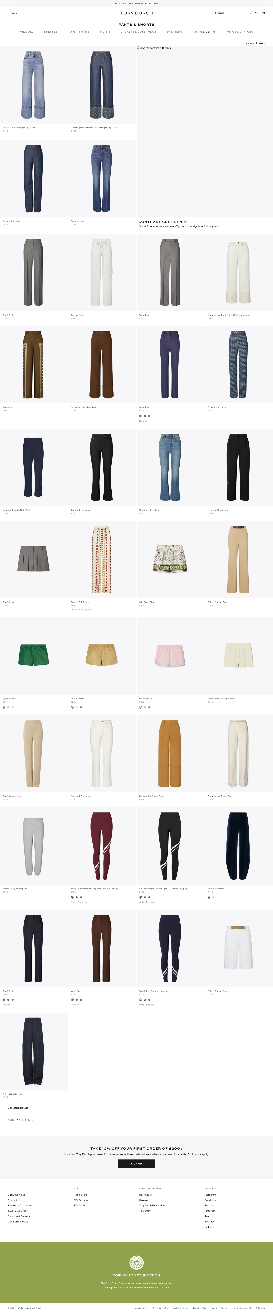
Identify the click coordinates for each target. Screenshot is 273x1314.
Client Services (16, 1194)
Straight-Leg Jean (217, 406)
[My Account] (249, 13)
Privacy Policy (141, 1307)
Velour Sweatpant (216, 888)
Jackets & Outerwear (138, 31)
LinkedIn (209, 1226)
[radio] (141, 415)
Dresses (50, 31)
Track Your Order (18, 1210)
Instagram (210, 1194)
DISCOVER (152, 3)
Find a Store (80, 1194)
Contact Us (14, 1199)
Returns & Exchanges (20, 1204)
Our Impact (145, 1194)
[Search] (229, 13)
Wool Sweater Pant (12, 795)
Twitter (209, 1204)
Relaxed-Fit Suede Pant (151, 795)
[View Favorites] (256, 13)
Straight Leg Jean (12, 221)
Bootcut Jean (78, 221)
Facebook (210, 1199)
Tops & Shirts (78, 31)
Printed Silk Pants (80, 601)
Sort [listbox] (261, 43)
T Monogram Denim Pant (220, 795)
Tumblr (209, 1215)
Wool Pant (8, 314)
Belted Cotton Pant (217, 601)
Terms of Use (199, 1307)
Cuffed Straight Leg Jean (83, 406)
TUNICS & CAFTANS (239, 31)
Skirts (105, 31)
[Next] (265, 3)
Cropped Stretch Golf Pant (16, 509)
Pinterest (210, 1210)
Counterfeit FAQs (18, 1220)
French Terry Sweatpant (15, 888)
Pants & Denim (204, 31)
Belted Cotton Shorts (218, 990)
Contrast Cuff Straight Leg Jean (19, 128)
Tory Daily (145, 1210)
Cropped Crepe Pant (218, 509)
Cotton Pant (77, 314)
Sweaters (174, 31)
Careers (144, 1199)
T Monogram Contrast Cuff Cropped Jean (229, 314)
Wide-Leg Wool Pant (13, 1093)
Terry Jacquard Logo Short (221, 698)
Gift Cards (79, 1204)
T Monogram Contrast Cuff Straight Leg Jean (94, 128)
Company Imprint (242, 1307)
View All (27, 31)
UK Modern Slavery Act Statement (170, 1307)
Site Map (260, 1307)
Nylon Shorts (9, 698)
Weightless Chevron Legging (153, 990)
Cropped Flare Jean (81, 509)
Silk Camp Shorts (148, 601)
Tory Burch (136, 13)
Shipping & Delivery (19, 1215)
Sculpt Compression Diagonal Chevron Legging (95, 888)
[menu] (13, 13)
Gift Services (80, 1199)
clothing (12, 1119)
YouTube (210, 1220)
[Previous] (8, 3)
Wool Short (8, 601)
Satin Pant (8, 406)
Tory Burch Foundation (152, 1204)
